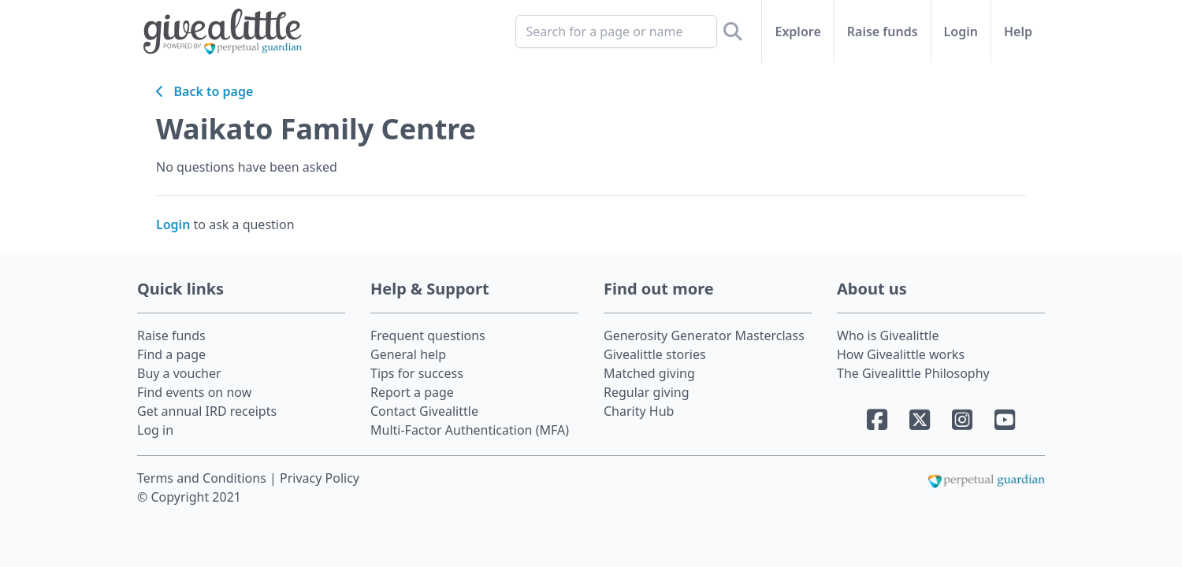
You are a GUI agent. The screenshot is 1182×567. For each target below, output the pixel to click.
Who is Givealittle (888, 335)
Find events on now (194, 392)
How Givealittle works (901, 354)
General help (408, 354)
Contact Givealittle (424, 411)
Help (1018, 31)
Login (961, 31)
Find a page (171, 354)
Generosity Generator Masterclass (704, 335)
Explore (797, 31)
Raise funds (882, 31)
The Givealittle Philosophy (913, 373)
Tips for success (416, 373)
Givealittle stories (655, 354)
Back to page (204, 91)
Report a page (412, 392)
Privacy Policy (319, 478)
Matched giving (649, 373)
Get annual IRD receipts (207, 411)
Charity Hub (639, 411)
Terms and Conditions (203, 478)
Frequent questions (427, 335)
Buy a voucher (179, 373)
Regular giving (647, 392)
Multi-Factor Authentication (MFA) (469, 430)
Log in (155, 430)
